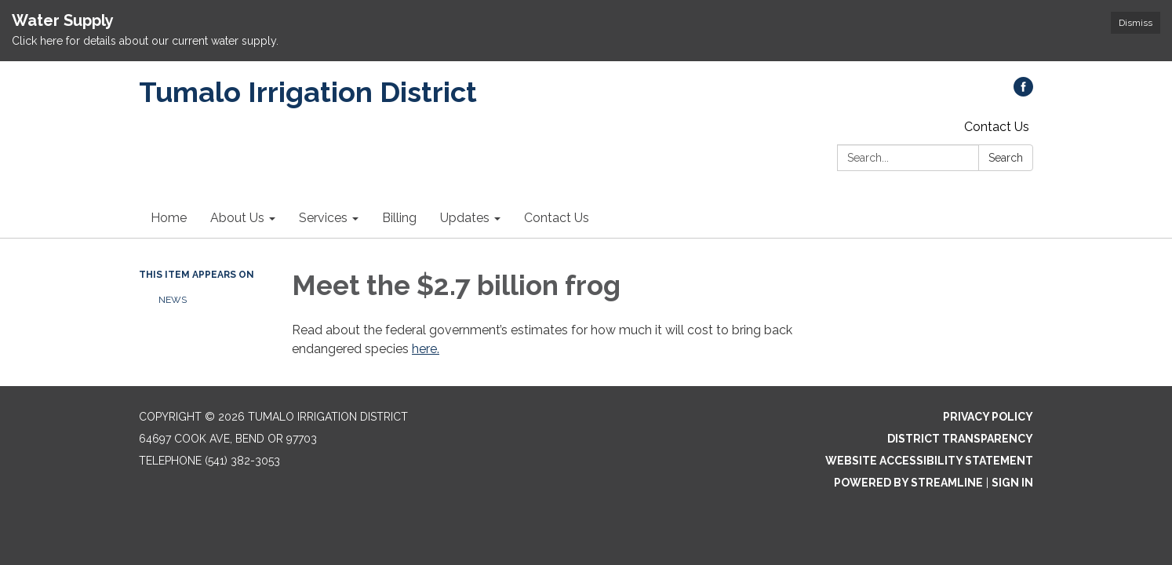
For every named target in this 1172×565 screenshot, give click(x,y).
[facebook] (1023, 92)
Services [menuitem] (323, 217)
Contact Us (996, 126)
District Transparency (960, 438)
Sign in (1012, 482)
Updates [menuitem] (465, 217)
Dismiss (1135, 22)
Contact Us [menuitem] (556, 217)
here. (425, 348)
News (172, 299)
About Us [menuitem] (237, 217)
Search (1005, 157)
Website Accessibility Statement (929, 460)
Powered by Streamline (908, 482)
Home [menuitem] (169, 217)
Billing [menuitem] (399, 217)
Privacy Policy (988, 416)
